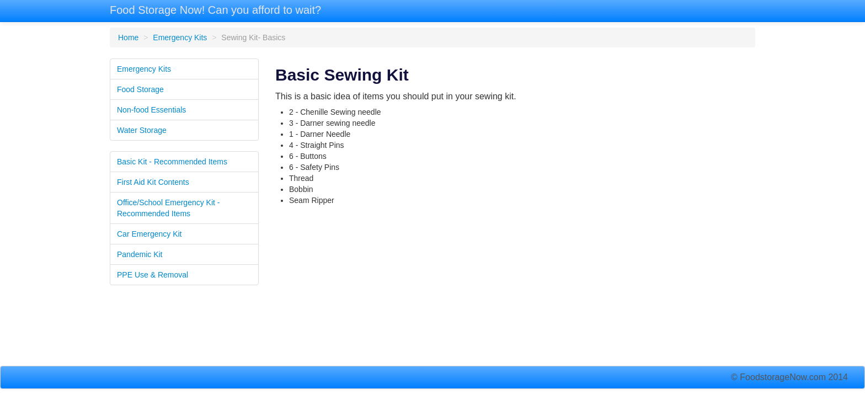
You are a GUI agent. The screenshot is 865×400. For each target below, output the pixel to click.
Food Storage (140, 89)
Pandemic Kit (139, 254)
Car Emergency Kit (149, 234)
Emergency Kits (180, 37)
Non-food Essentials (151, 109)
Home (128, 37)
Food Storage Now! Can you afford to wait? (215, 10)
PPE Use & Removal (152, 274)
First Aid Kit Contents (153, 182)
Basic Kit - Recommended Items (172, 161)
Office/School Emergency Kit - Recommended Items (168, 208)
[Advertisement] (515, 288)
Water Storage (142, 130)
